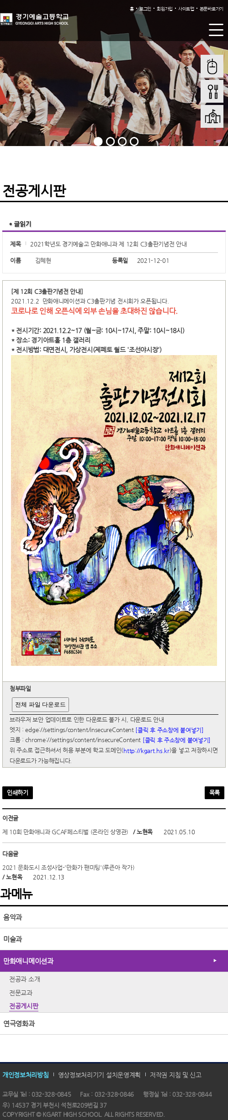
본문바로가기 (211, 8)
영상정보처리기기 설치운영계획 (99, 1074)
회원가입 (165, 8)
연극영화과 (19, 1023)
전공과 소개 (24, 979)
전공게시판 (23, 1006)
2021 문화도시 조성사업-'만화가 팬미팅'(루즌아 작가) (68, 867)
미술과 (12, 939)
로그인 (145, 8)
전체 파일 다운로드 (40, 704)
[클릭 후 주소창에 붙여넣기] (169, 729)
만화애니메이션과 (28, 961)
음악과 (12, 917)
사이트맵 (186, 8)
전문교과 (20, 992)
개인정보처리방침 (25, 1074)
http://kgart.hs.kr (146, 750)
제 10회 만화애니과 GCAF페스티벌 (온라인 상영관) (65, 831)
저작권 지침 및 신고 (175, 1074)
